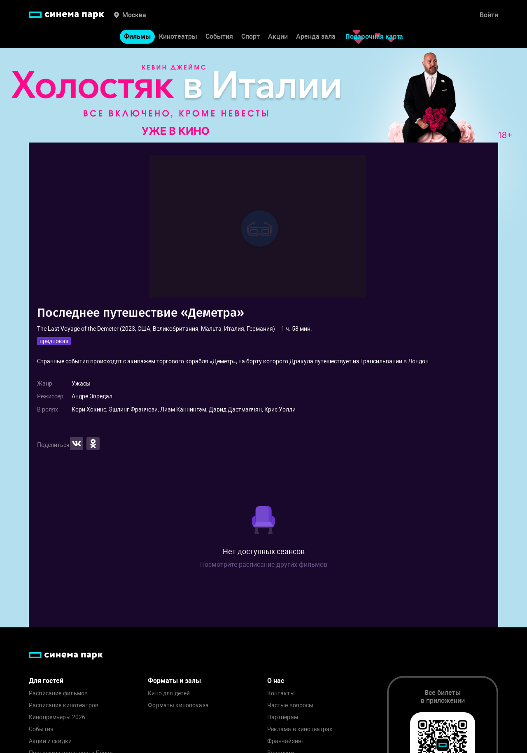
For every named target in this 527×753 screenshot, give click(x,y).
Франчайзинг (285, 741)
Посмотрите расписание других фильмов (263, 564)
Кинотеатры (178, 36)
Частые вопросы (290, 705)
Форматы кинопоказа (178, 705)
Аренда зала (316, 36)
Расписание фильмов (58, 693)
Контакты (281, 693)
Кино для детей (169, 693)
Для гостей (46, 681)
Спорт (250, 36)
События (219, 36)
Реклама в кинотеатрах (300, 729)
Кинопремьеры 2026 (57, 717)
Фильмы (137, 36)
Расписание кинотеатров (63, 705)
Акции (278, 36)
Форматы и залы (174, 681)
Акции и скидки (50, 741)
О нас (275, 681)
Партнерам (282, 717)
